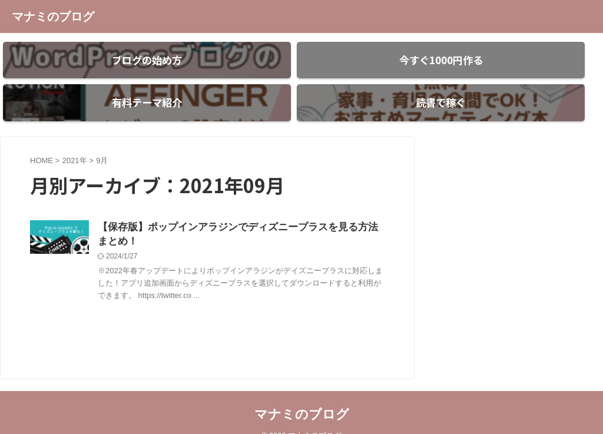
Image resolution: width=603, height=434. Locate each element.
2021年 (74, 139)
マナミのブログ (53, 16)
